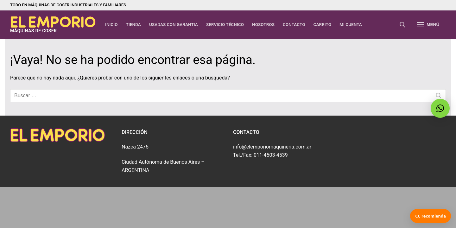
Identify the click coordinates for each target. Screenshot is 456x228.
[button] (440, 108)
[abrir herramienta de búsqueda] (402, 25)
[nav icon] (428, 24)
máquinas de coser (33, 30)
